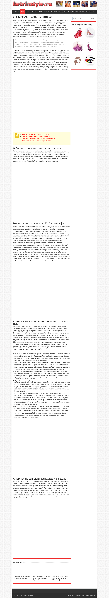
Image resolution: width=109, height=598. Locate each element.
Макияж (46, 11)
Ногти (27, 11)
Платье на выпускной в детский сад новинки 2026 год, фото (60, 578)
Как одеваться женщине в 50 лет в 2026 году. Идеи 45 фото (41, 578)
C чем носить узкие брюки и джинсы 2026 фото (36, 136)
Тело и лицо (67, 11)
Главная (16, 11)
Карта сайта (70, 595)
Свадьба (33, 11)
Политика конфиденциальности (85, 595)
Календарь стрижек (78, 11)
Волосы (40, 11)
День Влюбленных (56, 11)
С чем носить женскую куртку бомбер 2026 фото (36, 140)
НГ (94, 11)
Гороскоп (88, 11)
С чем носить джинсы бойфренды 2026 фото (35, 134)
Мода (22, 11)
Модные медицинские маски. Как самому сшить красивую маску (22, 578)
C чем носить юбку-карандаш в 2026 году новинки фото (38, 138)
